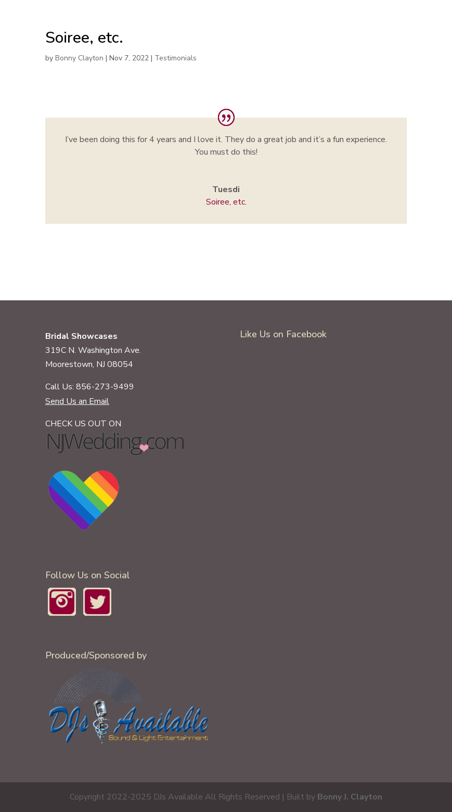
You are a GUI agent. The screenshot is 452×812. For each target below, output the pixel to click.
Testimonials (175, 58)
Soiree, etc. (226, 202)
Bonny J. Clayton (349, 797)
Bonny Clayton (79, 58)
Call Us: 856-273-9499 (89, 386)
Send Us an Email (77, 401)
